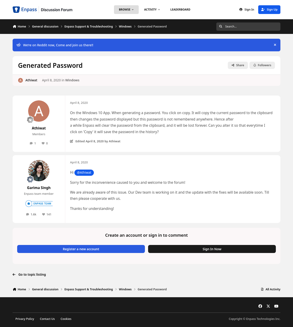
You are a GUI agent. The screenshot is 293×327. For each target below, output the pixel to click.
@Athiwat (84, 172)
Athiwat (31, 80)
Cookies (66, 319)
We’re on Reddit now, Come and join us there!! (54, 45)
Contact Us (47, 319)
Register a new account (81, 249)
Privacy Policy (25, 319)
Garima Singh (39, 187)
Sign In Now (212, 249)
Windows (72, 80)
